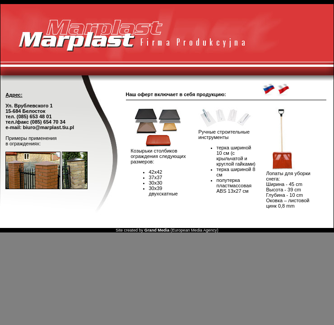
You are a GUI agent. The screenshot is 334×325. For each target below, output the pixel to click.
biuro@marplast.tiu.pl (48, 127)
